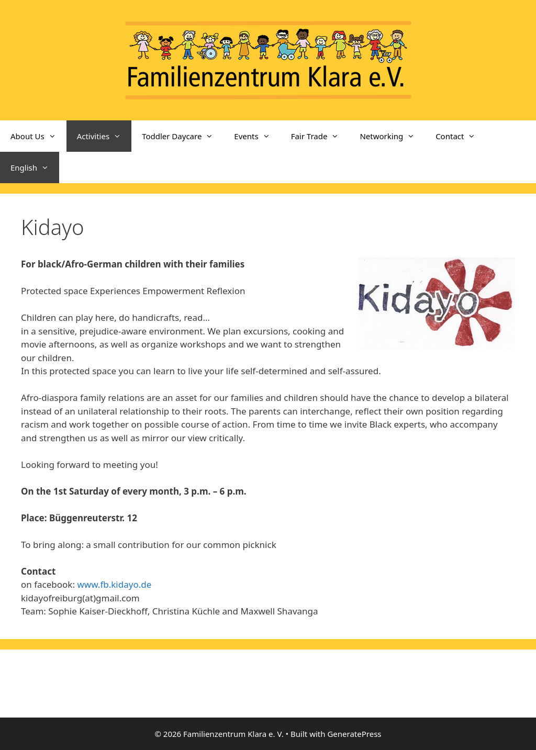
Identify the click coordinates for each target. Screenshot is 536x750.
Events (257, 136)
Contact (461, 136)
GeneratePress (354, 734)
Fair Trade (320, 136)
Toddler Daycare (183, 136)
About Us (38, 136)
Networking (392, 136)
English (34, 167)
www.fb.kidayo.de (114, 584)
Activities (104, 136)
